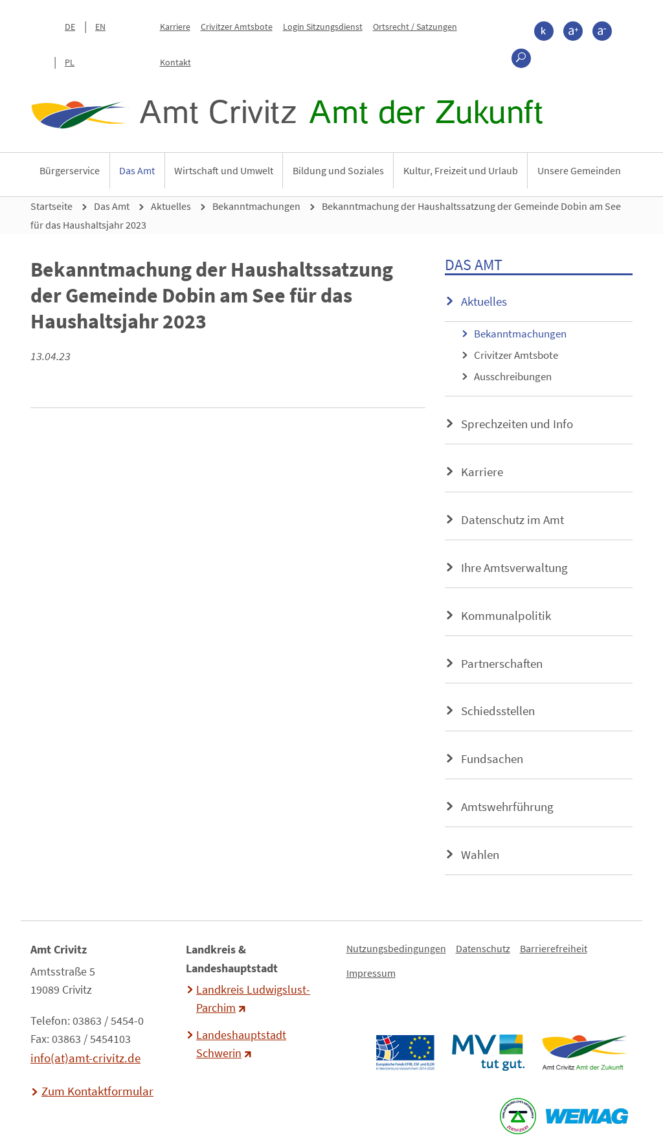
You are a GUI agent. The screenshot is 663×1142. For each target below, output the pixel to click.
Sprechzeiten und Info (517, 423)
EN (100, 26)
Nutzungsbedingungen (396, 948)
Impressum (371, 972)
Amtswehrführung (507, 806)
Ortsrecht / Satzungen (415, 26)
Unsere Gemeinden (579, 170)
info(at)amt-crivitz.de (85, 1058)
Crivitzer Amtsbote (237, 26)
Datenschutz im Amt (512, 519)
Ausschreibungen (513, 376)
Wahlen (480, 854)
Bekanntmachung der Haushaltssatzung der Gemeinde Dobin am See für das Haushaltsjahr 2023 (325, 215)
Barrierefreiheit (553, 948)
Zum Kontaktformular (97, 1091)
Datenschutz (483, 948)
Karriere (175, 26)
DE (70, 26)
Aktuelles (171, 206)
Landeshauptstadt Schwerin (241, 1044)
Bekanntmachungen (256, 206)
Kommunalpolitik (506, 615)
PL (69, 62)
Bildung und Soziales (338, 170)
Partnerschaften (502, 663)
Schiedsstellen (498, 710)
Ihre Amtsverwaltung (514, 567)
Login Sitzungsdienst (323, 26)
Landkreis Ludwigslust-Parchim (253, 999)
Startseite (51, 206)
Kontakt (175, 62)
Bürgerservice (69, 170)
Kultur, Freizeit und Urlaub (460, 170)
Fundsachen (492, 758)
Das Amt (137, 170)
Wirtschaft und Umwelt (223, 170)
